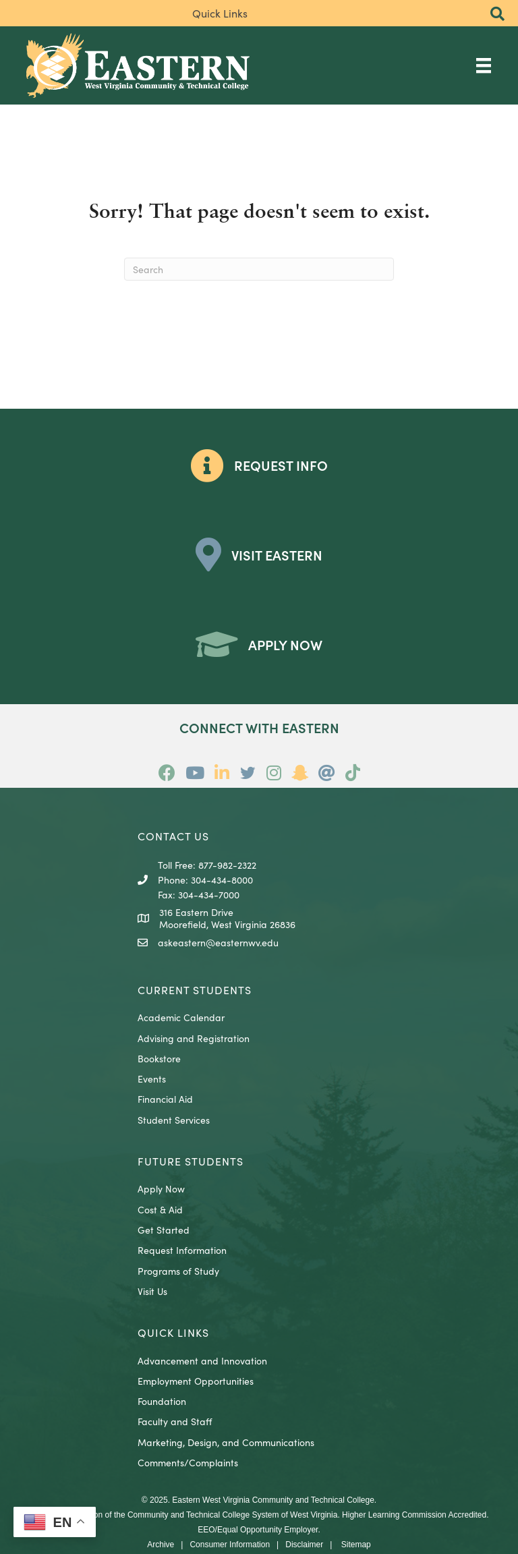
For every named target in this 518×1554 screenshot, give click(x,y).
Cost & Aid (160, 1209)
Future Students (190, 1160)
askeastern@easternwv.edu (218, 942)
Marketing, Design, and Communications (226, 1442)
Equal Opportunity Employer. (268, 1529)
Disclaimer (304, 1544)
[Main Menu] (484, 65)
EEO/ (207, 1529)
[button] (497, 14)
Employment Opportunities (196, 1380)
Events (152, 1078)
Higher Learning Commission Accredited (414, 1515)
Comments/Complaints (188, 1462)
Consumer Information (230, 1544)
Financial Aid (165, 1098)
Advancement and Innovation (202, 1360)
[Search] (259, 269)
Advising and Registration (194, 1038)
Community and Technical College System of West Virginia (232, 1515)
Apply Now (161, 1188)
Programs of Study (178, 1270)
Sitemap (356, 1544)
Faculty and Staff (175, 1421)
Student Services (174, 1119)
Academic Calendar (181, 1017)
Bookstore (159, 1058)
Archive (160, 1544)
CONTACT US (173, 835)
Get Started (164, 1229)
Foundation (162, 1401)
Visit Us (152, 1291)
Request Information (182, 1250)
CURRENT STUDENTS (195, 989)
